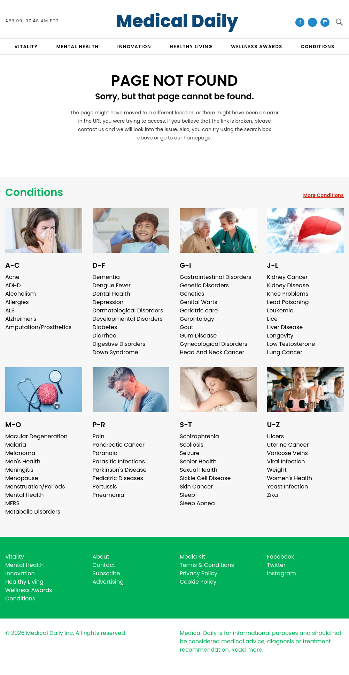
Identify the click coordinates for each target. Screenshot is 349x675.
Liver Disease (285, 327)
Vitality (14, 557)
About (101, 557)
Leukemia (280, 310)
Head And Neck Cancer (212, 352)
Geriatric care (199, 310)
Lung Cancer (285, 352)
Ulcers (275, 436)
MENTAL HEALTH (77, 46)
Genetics (192, 294)
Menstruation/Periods (35, 487)
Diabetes (105, 327)
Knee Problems (288, 294)
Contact (104, 565)
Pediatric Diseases (118, 478)
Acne (12, 277)
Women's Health (289, 478)
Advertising (108, 582)
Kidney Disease (288, 285)
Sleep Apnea (197, 503)
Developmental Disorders (128, 319)
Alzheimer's (20, 319)
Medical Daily (177, 21)
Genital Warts (198, 302)
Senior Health (198, 461)
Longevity (280, 336)
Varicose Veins (287, 453)
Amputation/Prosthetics (38, 327)
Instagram (281, 573)
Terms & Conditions (207, 565)
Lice (272, 319)
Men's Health (22, 461)
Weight (277, 470)
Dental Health (111, 294)
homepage (197, 137)
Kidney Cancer (287, 277)
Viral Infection (286, 461)
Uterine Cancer (288, 445)
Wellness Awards (256, 46)
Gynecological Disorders (213, 344)
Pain (98, 436)
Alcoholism (20, 294)
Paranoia (105, 453)
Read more (246, 650)
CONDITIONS (317, 46)
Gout (186, 327)
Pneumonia (108, 495)
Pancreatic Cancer (119, 445)
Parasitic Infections (119, 461)
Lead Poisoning (288, 302)
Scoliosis (191, 445)
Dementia (106, 277)
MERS (12, 503)
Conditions (34, 192)
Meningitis (19, 470)
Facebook (280, 557)
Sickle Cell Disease (205, 478)
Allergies (17, 302)
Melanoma (20, 453)
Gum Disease (198, 336)
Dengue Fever (112, 285)
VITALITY (26, 46)
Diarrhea (105, 336)
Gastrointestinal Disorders (215, 277)
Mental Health (24, 495)
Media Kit (192, 557)
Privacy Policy (198, 573)
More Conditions (323, 195)
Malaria (15, 445)
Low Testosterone (291, 344)
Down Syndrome (115, 352)
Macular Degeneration (36, 436)
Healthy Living (24, 582)
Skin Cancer (196, 487)
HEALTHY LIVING (191, 46)
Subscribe (106, 573)
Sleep (187, 495)
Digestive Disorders (119, 344)
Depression (108, 302)
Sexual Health (198, 470)
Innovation (20, 573)
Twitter (276, 565)
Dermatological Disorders (128, 310)
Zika (272, 495)
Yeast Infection (287, 487)
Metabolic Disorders (32, 512)
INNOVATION (134, 46)
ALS (10, 310)
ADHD (13, 285)
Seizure (190, 453)
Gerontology (197, 319)
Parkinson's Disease (120, 470)
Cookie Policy (198, 582)
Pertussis (105, 487)
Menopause (21, 478)
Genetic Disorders (204, 285)
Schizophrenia (199, 436)
